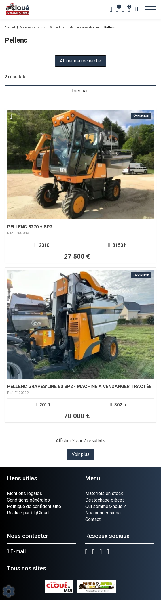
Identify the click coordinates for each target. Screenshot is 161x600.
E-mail (16, 551)
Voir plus (81, 454)
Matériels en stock (104, 493)
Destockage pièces (105, 500)
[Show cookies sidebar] (8, 591)
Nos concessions (103, 512)
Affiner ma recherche (80, 61)
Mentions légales (24, 493)
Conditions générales (28, 500)
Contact (93, 519)
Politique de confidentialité (34, 506)
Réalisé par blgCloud (28, 512)
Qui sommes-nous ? (105, 506)
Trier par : (80, 90)
